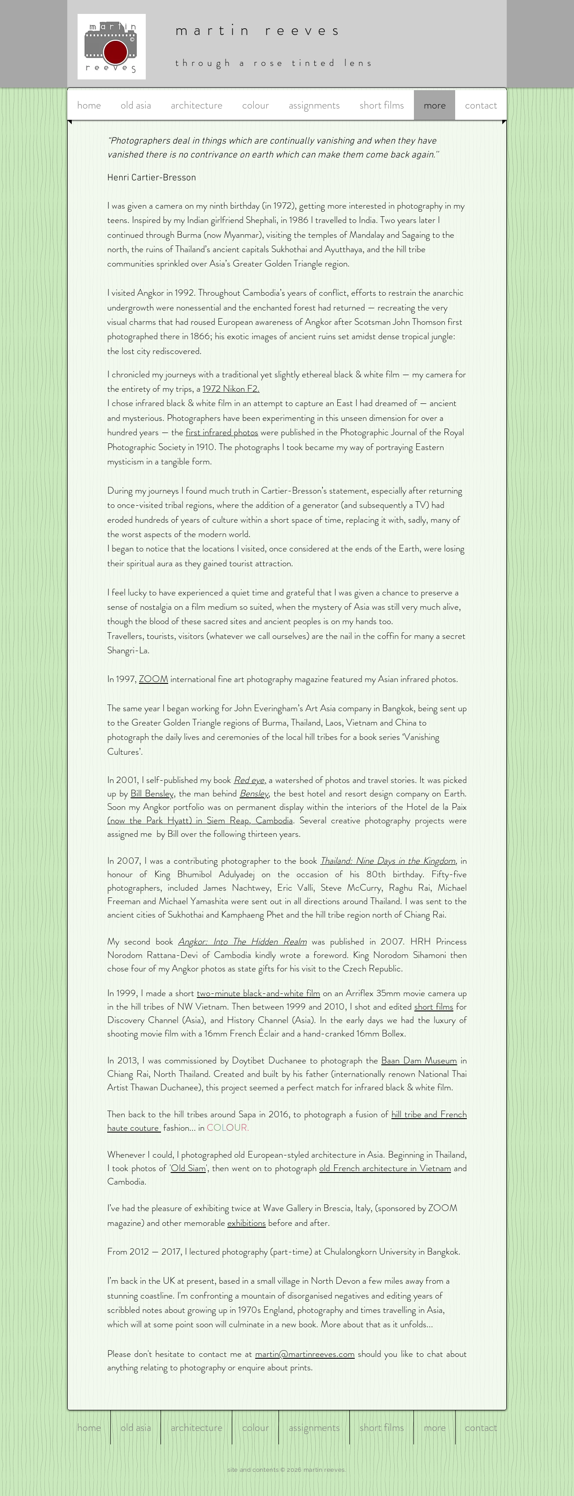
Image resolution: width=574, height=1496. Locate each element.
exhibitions (246, 1222)
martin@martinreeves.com (305, 1353)
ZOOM (153, 679)
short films (433, 1006)
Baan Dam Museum (419, 1060)
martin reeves (259, 29)
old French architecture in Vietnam (385, 1168)
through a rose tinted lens (275, 63)
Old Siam (188, 1168)
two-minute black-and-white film (258, 993)
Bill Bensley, (153, 793)
